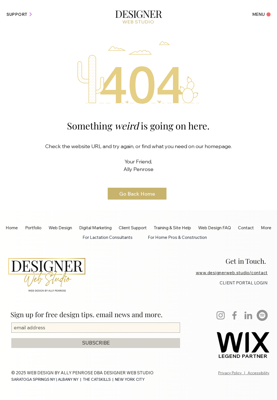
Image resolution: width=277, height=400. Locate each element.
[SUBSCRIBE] (95, 343)
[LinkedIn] (248, 315)
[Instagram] (220, 315)
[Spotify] (262, 315)
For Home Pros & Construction (177, 237)
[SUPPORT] (19, 14)
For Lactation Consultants (108, 237)
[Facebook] (234, 315)
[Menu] (259, 14)
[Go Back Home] (137, 194)
